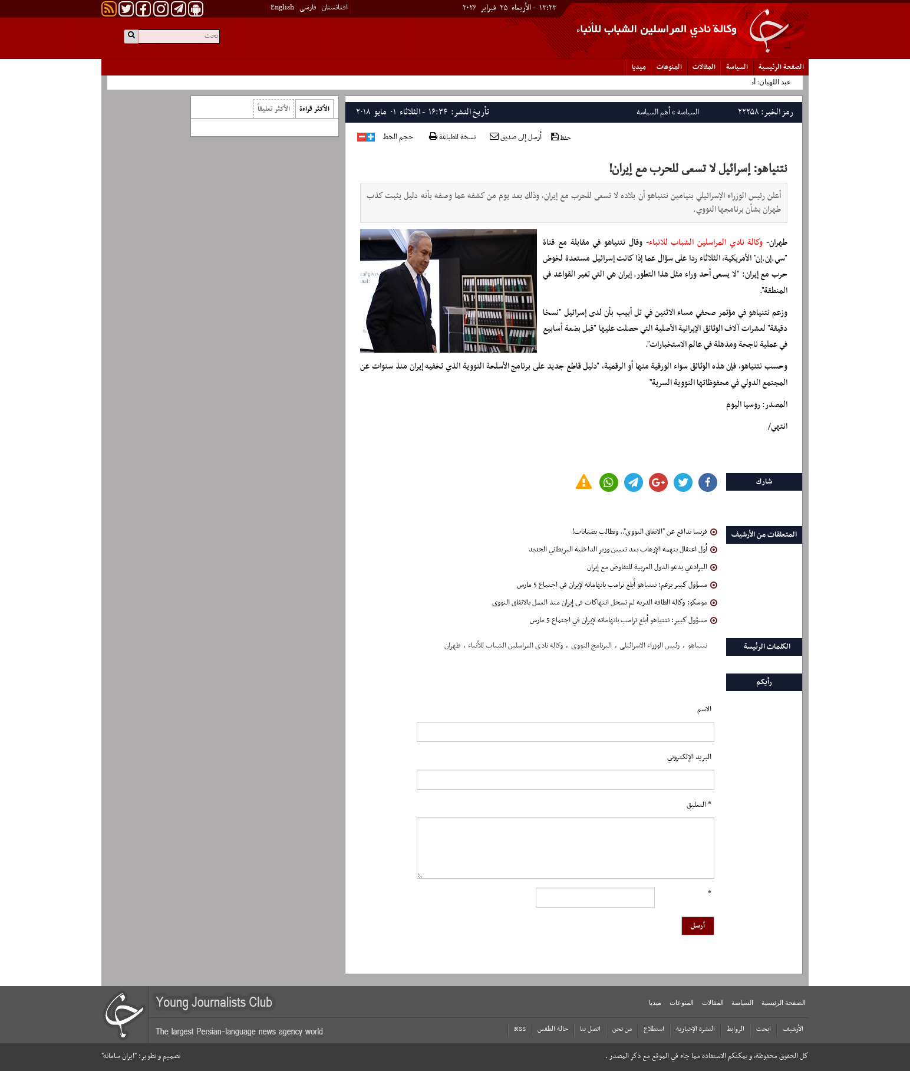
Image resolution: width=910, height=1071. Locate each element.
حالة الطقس (553, 1029)
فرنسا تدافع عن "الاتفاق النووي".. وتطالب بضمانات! (644, 532)
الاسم (704, 709)
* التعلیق (699, 805)
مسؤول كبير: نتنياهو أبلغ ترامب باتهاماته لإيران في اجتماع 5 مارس (623, 620)
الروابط (735, 1029)
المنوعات (669, 67)
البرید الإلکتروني (689, 757)
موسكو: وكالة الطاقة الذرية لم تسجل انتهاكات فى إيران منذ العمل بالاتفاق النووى (604, 603)
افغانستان (335, 7)
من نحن (622, 1029)
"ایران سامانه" (119, 1056)
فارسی (307, 7)
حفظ (561, 137)
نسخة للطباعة (452, 138)
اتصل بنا (590, 1029)
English (282, 7)
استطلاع (654, 1029)
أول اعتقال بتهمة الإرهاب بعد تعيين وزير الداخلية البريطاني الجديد (623, 550)
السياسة (737, 67)
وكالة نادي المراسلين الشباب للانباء (706, 242)
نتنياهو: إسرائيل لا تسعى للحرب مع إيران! (698, 169)
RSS (520, 1029)
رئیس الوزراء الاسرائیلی (649, 645)
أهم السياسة (653, 112)
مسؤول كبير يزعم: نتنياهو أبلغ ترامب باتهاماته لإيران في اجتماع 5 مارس (617, 585)
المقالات (704, 67)
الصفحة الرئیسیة (781, 67)
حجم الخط (398, 137)
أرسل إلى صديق (516, 137)
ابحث (763, 1029)
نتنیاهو (697, 645)
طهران (452, 645)
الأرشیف (793, 1029)
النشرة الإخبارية (695, 1029)
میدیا (639, 67)
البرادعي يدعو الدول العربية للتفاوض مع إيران (652, 567)
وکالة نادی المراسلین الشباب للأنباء (515, 645)
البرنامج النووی (591, 645)
